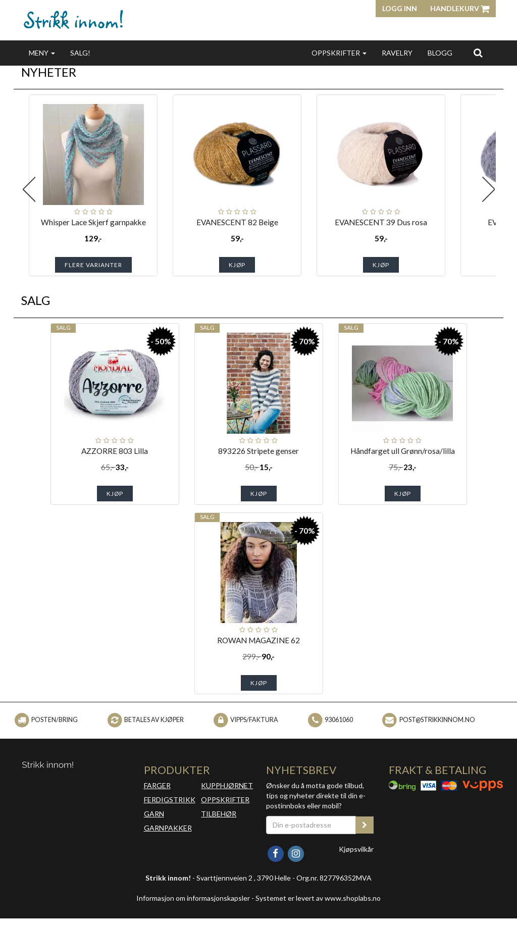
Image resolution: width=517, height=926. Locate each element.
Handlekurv (459, 8)
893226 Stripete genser (258, 450)
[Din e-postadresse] (311, 825)
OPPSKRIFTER (339, 52)
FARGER (157, 785)
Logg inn (399, 8)
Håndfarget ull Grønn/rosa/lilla (402, 450)
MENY (42, 52)
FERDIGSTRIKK (169, 799)
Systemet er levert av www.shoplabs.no (318, 898)
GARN (154, 813)
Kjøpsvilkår (356, 849)
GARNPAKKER (168, 828)
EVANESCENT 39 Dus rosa (381, 222)
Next (488, 189)
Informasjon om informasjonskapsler (193, 898)
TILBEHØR (218, 813)
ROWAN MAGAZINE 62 (258, 640)
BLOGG (440, 52)
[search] (478, 52)
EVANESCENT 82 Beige (237, 222)
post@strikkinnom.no (437, 720)
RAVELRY (397, 52)
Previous (28, 189)
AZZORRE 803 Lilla (114, 450)
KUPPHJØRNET (227, 785)
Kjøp (237, 265)
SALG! (80, 52)
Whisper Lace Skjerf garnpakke (93, 222)
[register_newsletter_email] (364, 825)
